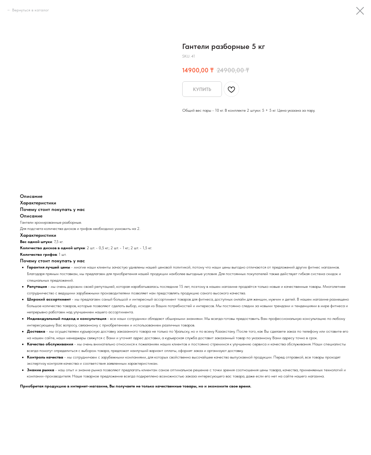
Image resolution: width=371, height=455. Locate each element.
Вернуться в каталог (30, 10)
